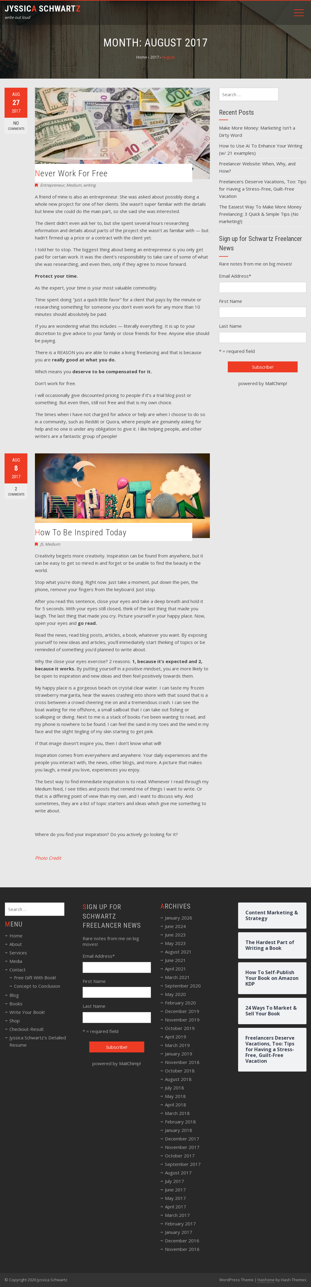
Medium (73, 185)
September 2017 (183, 1164)
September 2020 (183, 986)
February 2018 (180, 1122)
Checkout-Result (26, 1029)
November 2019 (182, 1020)
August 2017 (178, 1173)
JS (41, 544)
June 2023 (175, 935)
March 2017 (177, 1215)
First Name (230, 301)
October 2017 (180, 1156)
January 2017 (178, 1232)
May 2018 (175, 1096)
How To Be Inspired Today (81, 532)
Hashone (266, 1279)
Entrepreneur (52, 185)
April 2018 (175, 1105)
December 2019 (182, 1011)
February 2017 (180, 1224)
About (15, 944)
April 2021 (175, 969)
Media (15, 961)
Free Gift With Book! (35, 977)
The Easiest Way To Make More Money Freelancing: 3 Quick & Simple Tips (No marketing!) (260, 214)
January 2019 (178, 1054)
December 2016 (182, 1241)
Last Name (230, 326)
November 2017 (182, 1147)
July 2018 (174, 1088)
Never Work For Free (71, 173)
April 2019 (175, 1037)
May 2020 (175, 994)
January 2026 (178, 918)
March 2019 (177, 1045)
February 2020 (180, 1003)
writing (89, 185)
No (16, 125)
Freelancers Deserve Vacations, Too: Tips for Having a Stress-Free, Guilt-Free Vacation (262, 188)
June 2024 (175, 926)
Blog (14, 995)
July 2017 (174, 1181)
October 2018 (180, 1071)
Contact (17, 970)
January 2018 (178, 1130)
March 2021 (177, 977)
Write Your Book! (27, 1012)
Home (15, 936)
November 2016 (182, 1249)
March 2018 (177, 1113)
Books (15, 1004)
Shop (14, 1021)
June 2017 (175, 1190)
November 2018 (182, 1062)
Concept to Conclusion (37, 986)
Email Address (235, 276)
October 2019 (180, 1028)
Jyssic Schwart (43, 9)
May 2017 (175, 1198)
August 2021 (178, 952)
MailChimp (275, 383)
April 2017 (175, 1207)
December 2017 (182, 1139)
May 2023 (175, 943)
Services (18, 953)
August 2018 (178, 1079)
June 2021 (175, 960)
